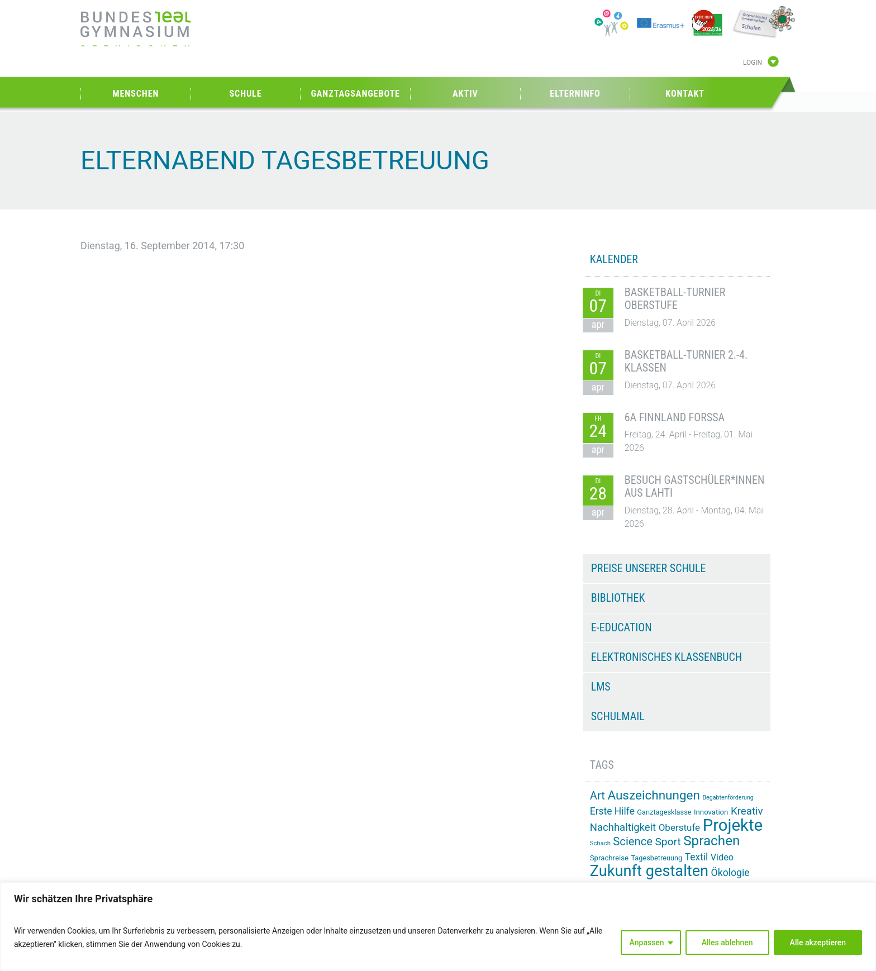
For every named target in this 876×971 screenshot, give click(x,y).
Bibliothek (618, 598)
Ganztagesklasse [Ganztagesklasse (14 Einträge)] (664, 812)
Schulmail (618, 716)
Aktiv (465, 93)
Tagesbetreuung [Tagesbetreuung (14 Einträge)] (656, 858)
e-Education (621, 627)
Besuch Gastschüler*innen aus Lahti (695, 486)
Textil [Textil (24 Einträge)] (696, 857)
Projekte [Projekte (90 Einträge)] (733, 825)
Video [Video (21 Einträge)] (722, 857)
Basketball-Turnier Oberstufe (675, 298)
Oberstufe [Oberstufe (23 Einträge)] (680, 827)
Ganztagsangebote (355, 93)
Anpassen (647, 942)
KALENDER (614, 259)
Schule (245, 93)
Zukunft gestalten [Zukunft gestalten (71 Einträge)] (649, 871)
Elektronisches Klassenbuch (666, 657)
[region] (438, 926)
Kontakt (684, 93)
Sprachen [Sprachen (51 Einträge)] (711, 841)
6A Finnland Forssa (675, 417)
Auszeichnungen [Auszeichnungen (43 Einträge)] (653, 795)
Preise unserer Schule (648, 568)
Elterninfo (575, 93)
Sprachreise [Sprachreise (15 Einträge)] (609, 858)
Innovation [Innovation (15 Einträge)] (711, 812)
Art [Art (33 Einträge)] (597, 795)
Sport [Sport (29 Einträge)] (667, 841)
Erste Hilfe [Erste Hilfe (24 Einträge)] (612, 811)
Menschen (135, 93)
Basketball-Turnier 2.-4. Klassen (686, 361)
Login (752, 63)
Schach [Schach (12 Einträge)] (600, 843)
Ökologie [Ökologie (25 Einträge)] (730, 872)
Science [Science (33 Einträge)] (633, 841)
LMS (601, 686)
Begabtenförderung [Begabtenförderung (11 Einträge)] (727, 797)
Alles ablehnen (727, 942)
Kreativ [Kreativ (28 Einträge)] (747, 811)
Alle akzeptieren (818, 942)
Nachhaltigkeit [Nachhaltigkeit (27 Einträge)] (623, 827)
